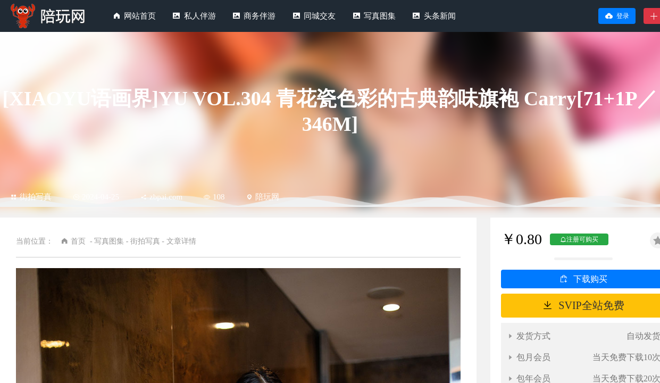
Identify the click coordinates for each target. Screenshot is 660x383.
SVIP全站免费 (591, 305)
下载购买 (590, 279)
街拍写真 (31, 197)
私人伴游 (200, 16)
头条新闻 (440, 16)
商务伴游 (259, 16)
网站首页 (140, 16)
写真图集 (380, 16)
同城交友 (320, 16)
